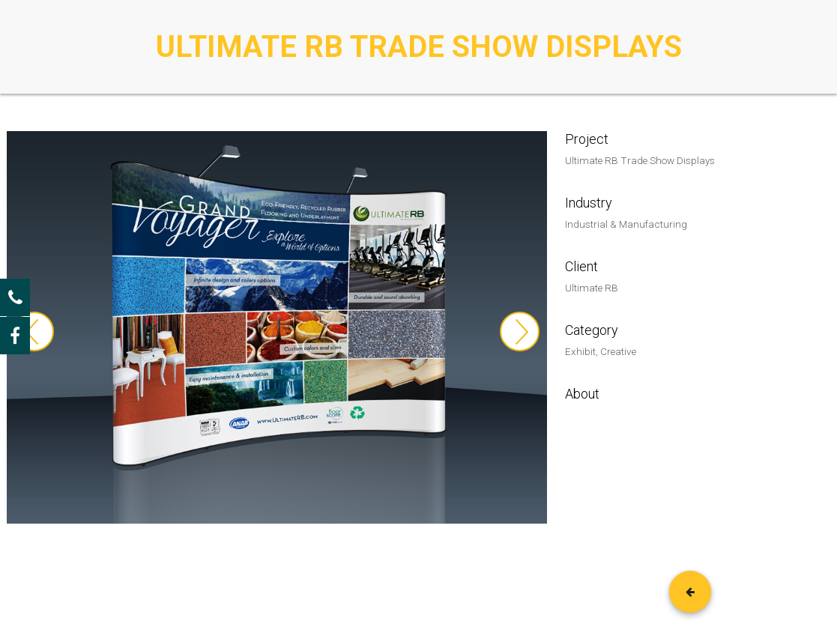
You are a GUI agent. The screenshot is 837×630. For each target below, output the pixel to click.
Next (520, 331)
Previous (34, 331)
